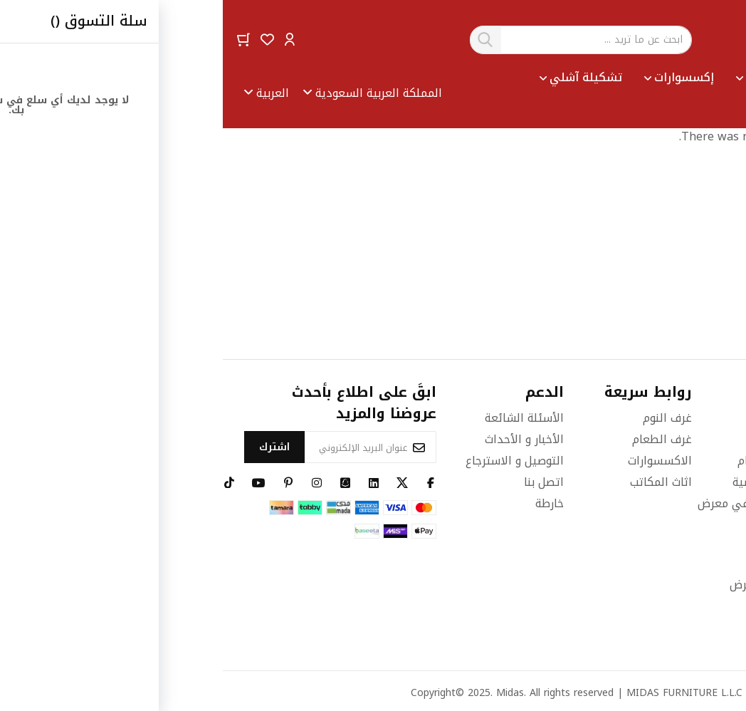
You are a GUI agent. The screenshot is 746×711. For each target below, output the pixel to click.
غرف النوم (444, 418)
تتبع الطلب (569, 542)
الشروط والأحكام (556, 461)
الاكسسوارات (437, 461)
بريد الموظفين (561, 563)
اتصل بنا (321, 482)
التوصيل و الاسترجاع (292, 461)
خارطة (326, 503)
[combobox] (358, 39)
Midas (287, 692)
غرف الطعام (439, 439)
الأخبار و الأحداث (301, 439)
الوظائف (576, 439)
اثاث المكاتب (438, 482)
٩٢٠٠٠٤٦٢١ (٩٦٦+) (679, 478)
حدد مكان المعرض (552, 585)
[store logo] (687, 40)
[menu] (472, 93)
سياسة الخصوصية (553, 482)
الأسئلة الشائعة (301, 418)
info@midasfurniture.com (661, 597)
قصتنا (582, 418)
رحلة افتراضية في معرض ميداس (536, 511)
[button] (67, 39)
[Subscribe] (51, 447)
